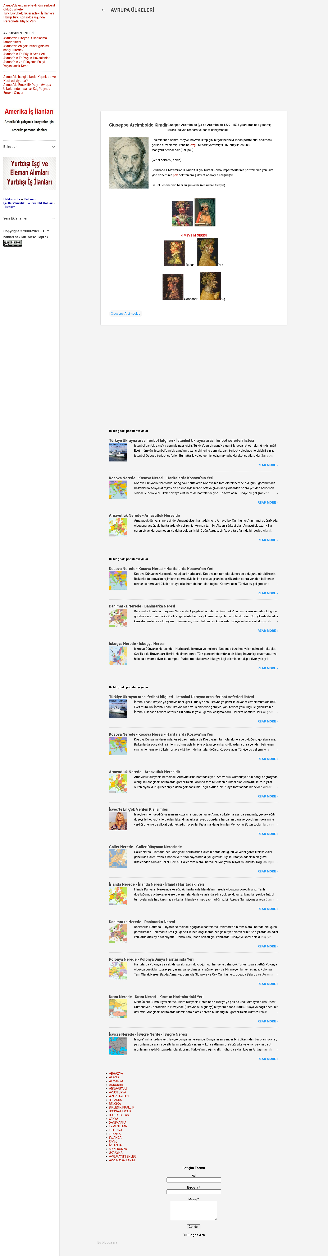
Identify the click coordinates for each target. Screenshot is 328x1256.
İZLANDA (115, 1145)
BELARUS (115, 1100)
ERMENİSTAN (118, 1126)
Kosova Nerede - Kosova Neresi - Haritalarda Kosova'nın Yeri (161, 478)
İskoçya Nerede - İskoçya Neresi (137, 643)
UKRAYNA (116, 1153)
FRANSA (115, 1134)
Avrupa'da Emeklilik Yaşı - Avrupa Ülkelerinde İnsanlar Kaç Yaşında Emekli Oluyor (27, 89)
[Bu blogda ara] (193, 1243)
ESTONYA (115, 1130)
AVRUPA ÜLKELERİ (132, 10)
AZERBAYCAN (119, 1096)
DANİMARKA (117, 1122)
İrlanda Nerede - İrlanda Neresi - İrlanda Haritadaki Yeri (156, 884)
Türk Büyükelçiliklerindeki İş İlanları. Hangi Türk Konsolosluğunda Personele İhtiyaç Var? (28, 17)
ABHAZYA (116, 1073)
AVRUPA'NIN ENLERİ (123, 1156)
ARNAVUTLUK (118, 1089)
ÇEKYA (113, 1119)
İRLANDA (115, 1138)
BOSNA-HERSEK (120, 1111)
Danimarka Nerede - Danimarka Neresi (142, 606)
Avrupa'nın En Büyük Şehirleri (24, 54)
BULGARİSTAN (119, 1115)
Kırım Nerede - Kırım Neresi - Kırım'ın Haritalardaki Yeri (156, 997)
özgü (193, 145)
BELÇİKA (115, 1104)
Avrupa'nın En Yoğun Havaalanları (26, 58)
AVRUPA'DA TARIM (122, 1160)
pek (175, 175)
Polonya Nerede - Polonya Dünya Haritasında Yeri (151, 959)
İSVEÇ (113, 1141)
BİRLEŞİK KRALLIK (121, 1107)
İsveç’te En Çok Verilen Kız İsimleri (138, 809)
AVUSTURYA (117, 1092)
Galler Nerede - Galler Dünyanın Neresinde (145, 847)
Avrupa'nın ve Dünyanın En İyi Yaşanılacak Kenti (24, 64)
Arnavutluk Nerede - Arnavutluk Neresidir (144, 515)
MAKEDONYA (118, 1149)
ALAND (114, 1077)
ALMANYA (116, 1081)
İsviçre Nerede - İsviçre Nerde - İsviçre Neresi (148, 1034)
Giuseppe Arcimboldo (125, 313)
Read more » (268, 465)
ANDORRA (116, 1085)
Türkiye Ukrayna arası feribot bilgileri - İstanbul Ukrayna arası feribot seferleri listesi (181, 440)
